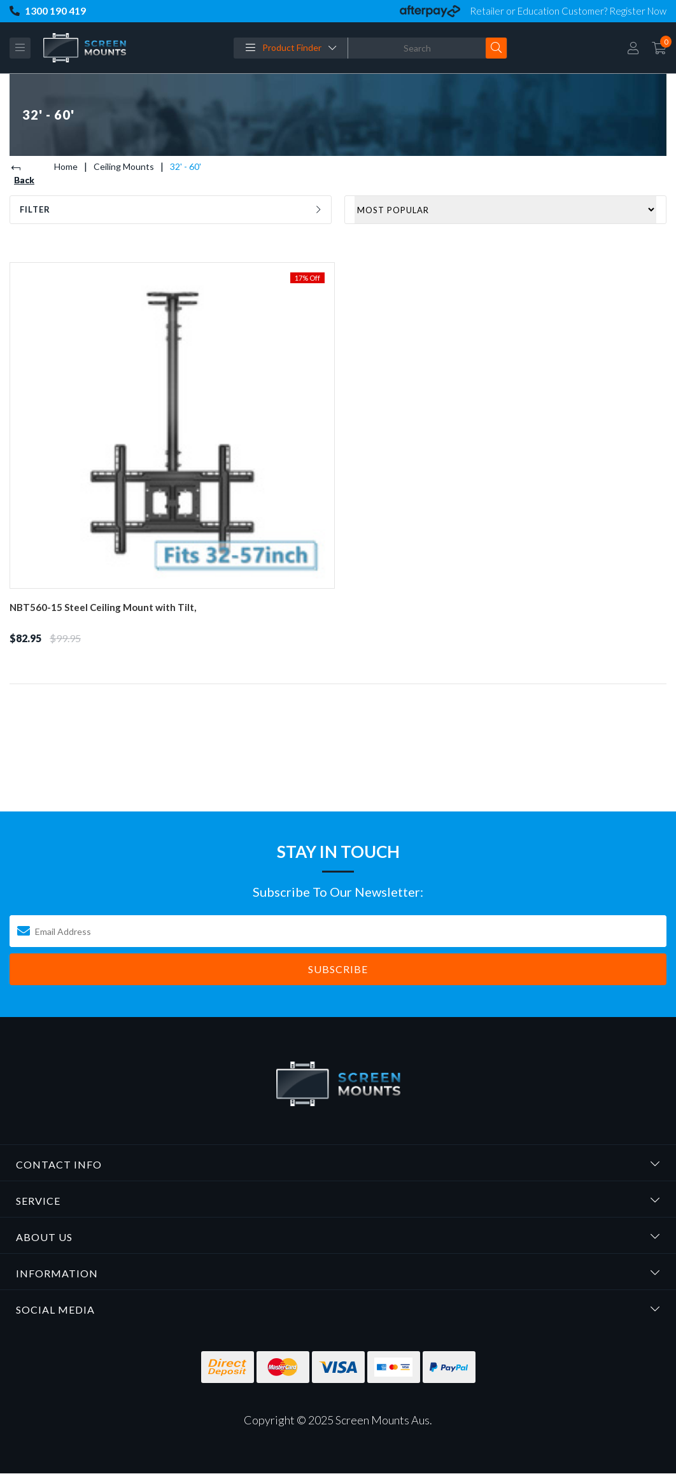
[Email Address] (338, 931)
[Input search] (417, 48)
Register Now (637, 11)
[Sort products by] (505, 209)
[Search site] (496, 48)
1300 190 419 (48, 11)
